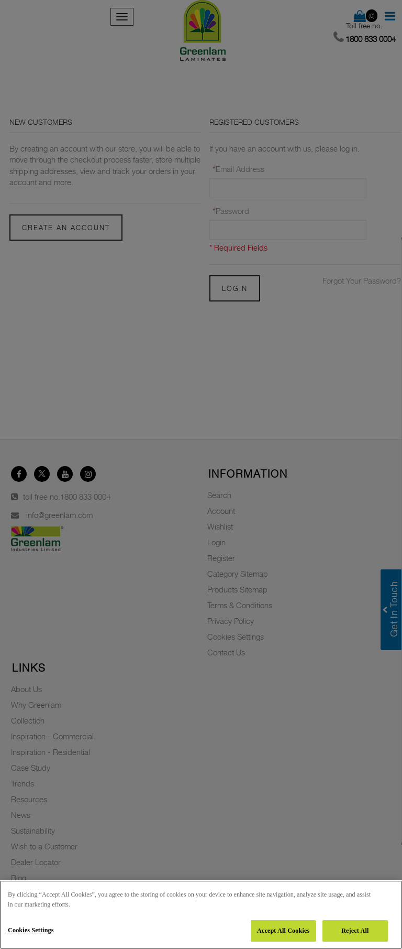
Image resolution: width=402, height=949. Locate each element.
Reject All (354, 930)
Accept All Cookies (283, 930)
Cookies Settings (31, 930)
